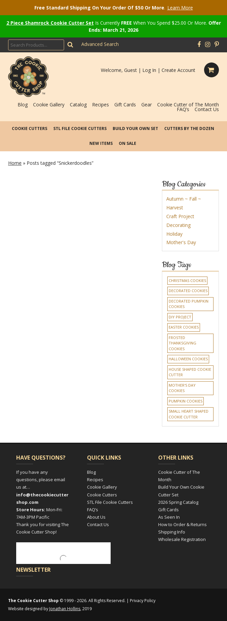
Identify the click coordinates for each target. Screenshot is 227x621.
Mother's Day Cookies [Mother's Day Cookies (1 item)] (182, 388)
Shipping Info (171, 532)
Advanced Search (100, 44)
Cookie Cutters (29, 128)
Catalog (78, 104)
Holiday (174, 234)
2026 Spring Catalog (178, 502)
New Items (101, 143)
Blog (23, 104)
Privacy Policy (142, 600)
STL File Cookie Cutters (80, 128)
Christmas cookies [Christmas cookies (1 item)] (187, 280)
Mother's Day (181, 242)
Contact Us (207, 109)
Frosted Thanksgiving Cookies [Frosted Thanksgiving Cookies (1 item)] (182, 343)
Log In (149, 70)
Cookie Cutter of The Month (188, 104)
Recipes (100, 104)
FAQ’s (183, 109)
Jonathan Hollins (64, 609)
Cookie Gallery (48, 104)
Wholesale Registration (182, 539)
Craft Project (180, 216)
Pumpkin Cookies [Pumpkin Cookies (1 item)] (185, 401)
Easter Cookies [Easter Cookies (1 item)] (184, 327)
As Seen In (169, 517)
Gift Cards (125, 104)
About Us (96, 517)
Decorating (178, 225)
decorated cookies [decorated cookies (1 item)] (188, 290)
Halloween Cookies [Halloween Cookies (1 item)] (188, 358)
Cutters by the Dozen (189, 128)
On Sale (127, 143)
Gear (146, 104)
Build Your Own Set (135, 128)
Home (15, 163)
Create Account (178, 70)
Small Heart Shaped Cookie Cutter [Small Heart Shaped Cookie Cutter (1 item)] (188, 414)
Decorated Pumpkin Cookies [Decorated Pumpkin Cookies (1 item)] (188, 304)
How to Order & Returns (182, 524)
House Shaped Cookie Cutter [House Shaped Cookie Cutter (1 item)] (190, 372)
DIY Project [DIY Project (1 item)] (180, 316)
